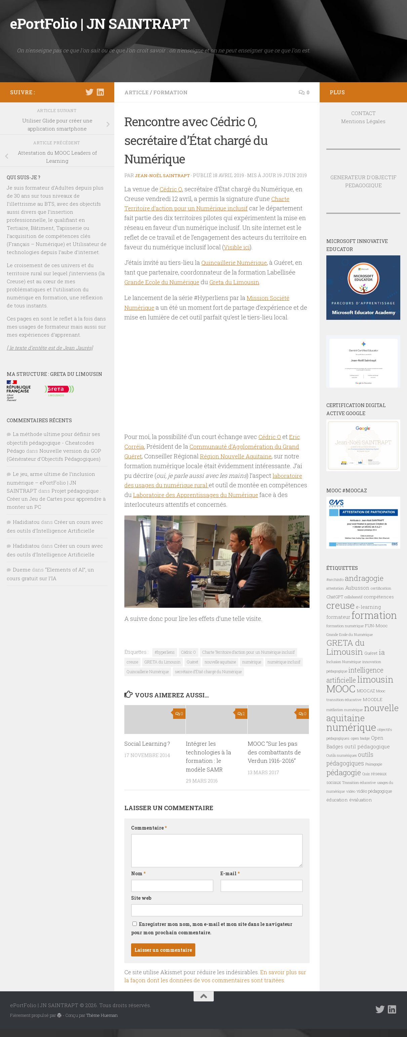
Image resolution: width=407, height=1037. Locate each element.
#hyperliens (165, 660)
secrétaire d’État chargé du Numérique (208, 679)
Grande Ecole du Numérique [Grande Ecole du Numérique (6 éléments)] (349, 634)
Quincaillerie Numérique (236, 270)
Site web (141, 906)
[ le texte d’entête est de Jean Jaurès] (50, 347)
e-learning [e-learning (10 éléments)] (368, 607)
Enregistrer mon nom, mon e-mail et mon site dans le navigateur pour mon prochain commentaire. (211, 936)
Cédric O (172, 197)
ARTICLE (137, 92)
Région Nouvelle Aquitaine (238, 464)
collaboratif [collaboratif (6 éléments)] (353, 597)
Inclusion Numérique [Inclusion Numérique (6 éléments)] (343, 661)
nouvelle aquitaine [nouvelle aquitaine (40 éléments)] (362, 713)
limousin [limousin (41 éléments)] (375, 679)
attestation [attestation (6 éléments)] (335, 588)
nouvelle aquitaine (220, 670)
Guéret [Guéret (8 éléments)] (370, 653)
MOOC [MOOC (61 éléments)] (341, 688)
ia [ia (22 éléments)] (382, 652)
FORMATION (172, 92)
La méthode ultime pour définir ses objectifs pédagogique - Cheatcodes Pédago (53, 442)
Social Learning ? (147, 751)
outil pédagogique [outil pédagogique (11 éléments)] (367, 746)
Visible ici (237, 255)
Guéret (192, 670)
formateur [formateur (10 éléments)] (338, 617)
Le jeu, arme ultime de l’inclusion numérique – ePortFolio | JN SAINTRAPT (51, 482)
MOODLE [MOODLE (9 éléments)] (372, 699)
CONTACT (363, 113)
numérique (251, 670)
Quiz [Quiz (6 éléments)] (366, 774)
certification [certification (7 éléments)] (381, 588)
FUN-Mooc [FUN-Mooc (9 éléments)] (376, 626)
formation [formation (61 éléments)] (374, 615)
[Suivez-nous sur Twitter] (89, 92)
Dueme (22, 569)
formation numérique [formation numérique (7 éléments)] (345, 625)
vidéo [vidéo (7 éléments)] (350, 791)
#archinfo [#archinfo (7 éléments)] (334, 579)
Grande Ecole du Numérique (164, 290)
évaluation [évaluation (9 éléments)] (360, 800)
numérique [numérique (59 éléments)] (351, 727)
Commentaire (149, 836)
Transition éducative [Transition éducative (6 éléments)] (359, 782)
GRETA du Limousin (162, 670)
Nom (138, 881)
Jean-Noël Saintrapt (164, 175)
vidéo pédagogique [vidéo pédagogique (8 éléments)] (374, 791)
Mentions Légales (363, 121)
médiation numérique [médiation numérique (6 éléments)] (344, 709)
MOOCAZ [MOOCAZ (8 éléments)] (366, 690)
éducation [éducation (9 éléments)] (337, 800)
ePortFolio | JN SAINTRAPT (100, 23)
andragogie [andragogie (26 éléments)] (364, 578)
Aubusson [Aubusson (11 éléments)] (357, 587)
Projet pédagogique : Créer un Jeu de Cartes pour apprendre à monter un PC (56, 498)
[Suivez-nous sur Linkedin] (100, 92)
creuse (132, 670)
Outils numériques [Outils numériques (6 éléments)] (341, 755)
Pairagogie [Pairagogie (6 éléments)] (373, 764)
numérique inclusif (284, 670)
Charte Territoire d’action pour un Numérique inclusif (248, 660)
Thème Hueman (102, 1023)
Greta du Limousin (239, 290)
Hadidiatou (26, 521)
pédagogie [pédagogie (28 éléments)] (343, 772)
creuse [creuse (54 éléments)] (340, 605)
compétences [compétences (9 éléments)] (379, 597)
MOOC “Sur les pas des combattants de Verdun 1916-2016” (274, 760)
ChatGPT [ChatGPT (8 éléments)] (334, 596)
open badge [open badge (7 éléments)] (360, 738)
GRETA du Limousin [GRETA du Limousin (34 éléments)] (345, 647)
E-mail (230, 881)
